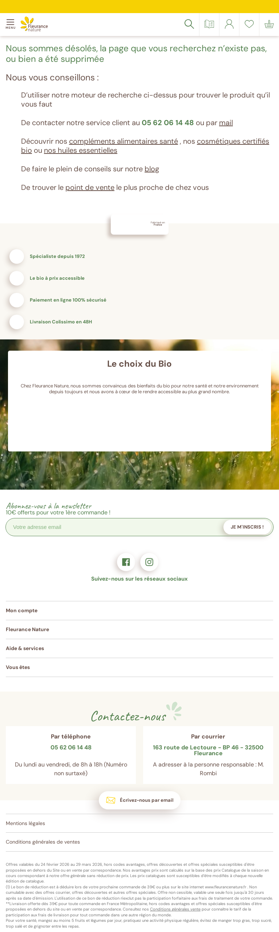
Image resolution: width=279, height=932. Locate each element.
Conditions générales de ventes (43, 842)
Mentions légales (25, 823)
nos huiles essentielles (80, 150)
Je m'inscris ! (247, 527)
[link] (229, 24)
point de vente (89, 187)
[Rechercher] (189, 24)
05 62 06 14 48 (168, 122)
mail (226, 122)
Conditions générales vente (175, 909)
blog (152, 169)
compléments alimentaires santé (123, 141)
